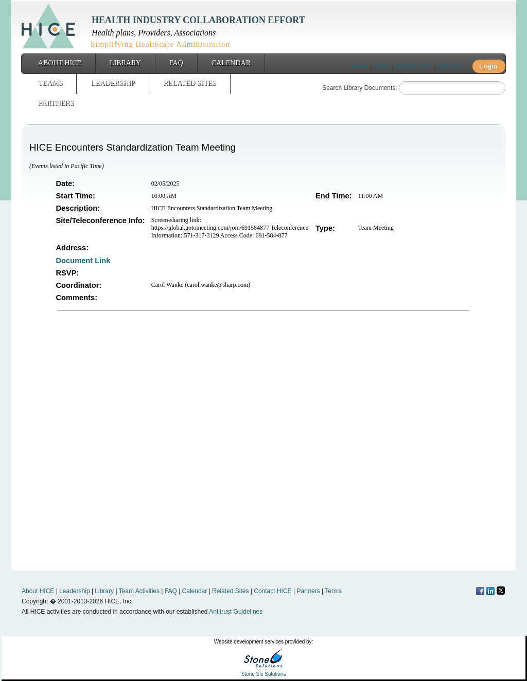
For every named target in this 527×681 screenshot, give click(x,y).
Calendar (231, 63)
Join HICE (451, 66)
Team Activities (139, 591)
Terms (381, 66)
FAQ (176, 63)
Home (360, 66)
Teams (50, 83)
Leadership (113, 83)
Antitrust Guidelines (235, 611)
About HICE (59, 63)
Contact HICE (413, 66)
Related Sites (189, 83)
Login (489, 66)
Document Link (84, 260)
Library (125, 63)
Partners (56, 103)
